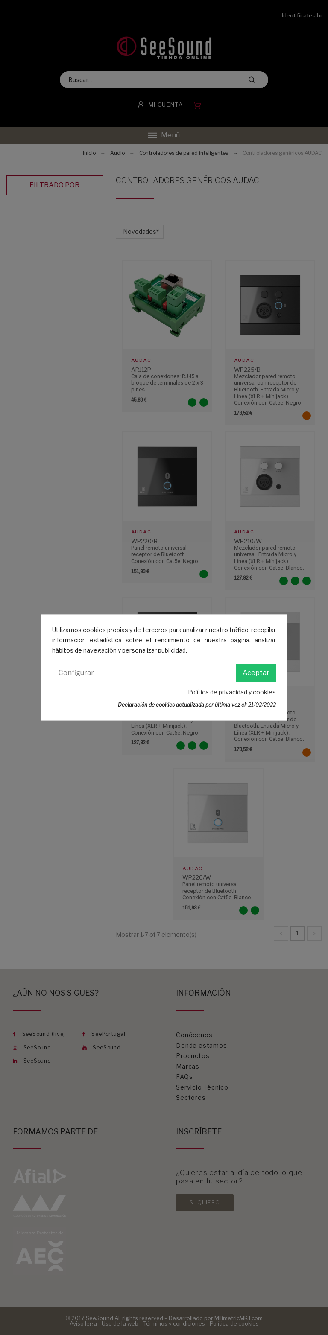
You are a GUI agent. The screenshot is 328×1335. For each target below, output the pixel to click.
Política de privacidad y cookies (232, 692)
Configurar (76, 673)
